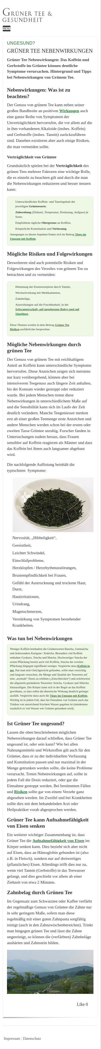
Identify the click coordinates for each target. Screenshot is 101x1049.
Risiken (20, 791)
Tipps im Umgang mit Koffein (68, 695)
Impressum (12, 1039)
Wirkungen (69, 110)
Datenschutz (32, 1039)
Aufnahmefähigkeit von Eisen (58, 840)
